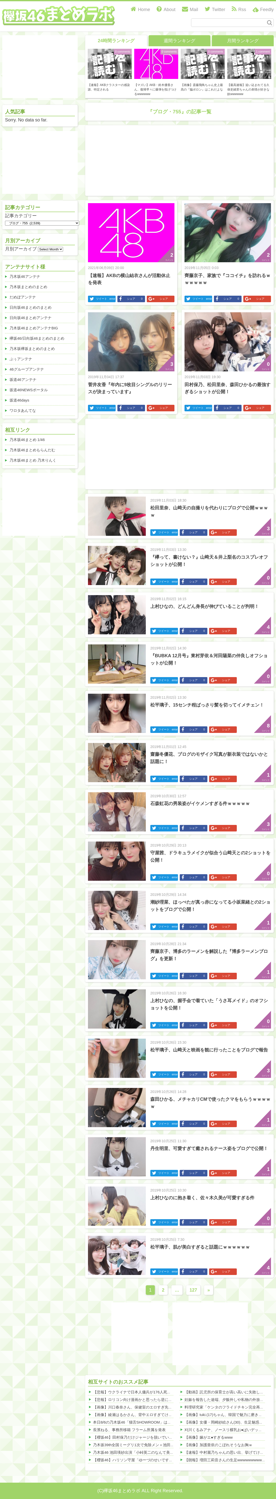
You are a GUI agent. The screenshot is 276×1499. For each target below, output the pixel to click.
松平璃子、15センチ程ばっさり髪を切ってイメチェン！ (207, 705)
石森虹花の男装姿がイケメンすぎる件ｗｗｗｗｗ (200, 803)
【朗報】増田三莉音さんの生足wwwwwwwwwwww (227, 1460)
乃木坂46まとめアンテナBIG (34, 328)
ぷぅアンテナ (21, 359)
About (166, 9)
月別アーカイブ (21, 248)
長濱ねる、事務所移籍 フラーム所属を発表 (129, 1430)
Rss (239, 9)
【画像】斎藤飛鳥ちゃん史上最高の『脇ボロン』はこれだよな (202, 87)
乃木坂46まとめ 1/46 (27, 439)
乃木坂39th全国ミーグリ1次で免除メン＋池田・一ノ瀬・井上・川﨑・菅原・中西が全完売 (169, 1445)
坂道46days (19, 400)
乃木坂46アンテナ (25, 276)
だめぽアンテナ (23, 297)
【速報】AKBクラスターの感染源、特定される (109, 87)
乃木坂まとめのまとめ (28, 287)
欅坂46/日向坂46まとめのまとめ (37, 338)
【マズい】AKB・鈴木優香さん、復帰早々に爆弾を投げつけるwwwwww (155, 89)
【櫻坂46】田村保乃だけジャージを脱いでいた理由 (136, 1437)
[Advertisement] (123, 159)
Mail (190, 9)
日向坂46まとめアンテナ (31, 318)
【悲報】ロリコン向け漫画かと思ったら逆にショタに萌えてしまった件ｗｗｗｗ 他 (163, 1399)
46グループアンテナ (27, 369)
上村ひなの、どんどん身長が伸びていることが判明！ (204, 606)
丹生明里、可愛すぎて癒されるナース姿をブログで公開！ (209, 1148)
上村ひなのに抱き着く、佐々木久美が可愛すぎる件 (202, 1197)
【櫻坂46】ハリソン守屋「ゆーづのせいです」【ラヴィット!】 (146, 1460)
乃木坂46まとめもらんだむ (32, 450)
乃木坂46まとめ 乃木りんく (33, 460)
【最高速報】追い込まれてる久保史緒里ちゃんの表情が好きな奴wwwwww (248, 89)
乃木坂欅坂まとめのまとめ (32, 348)
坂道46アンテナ (23, 379)
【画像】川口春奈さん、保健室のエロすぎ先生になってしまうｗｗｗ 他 (154, 1407)
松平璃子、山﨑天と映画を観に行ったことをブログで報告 (209, 1049)
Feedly (267, 9)
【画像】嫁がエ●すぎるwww (209, 1437)
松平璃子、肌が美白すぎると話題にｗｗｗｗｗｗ (200, 1247)
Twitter (215, 9)
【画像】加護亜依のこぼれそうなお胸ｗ (218, 1445)
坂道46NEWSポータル (29, 390)
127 (193, 1290)
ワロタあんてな (23, 410)
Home (140, 9)
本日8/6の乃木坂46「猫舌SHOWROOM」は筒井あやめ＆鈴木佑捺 (149, 1422)
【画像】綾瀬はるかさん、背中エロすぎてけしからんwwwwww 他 (149, 1415)
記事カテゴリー (21, 215)
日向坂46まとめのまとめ (31, 307)
